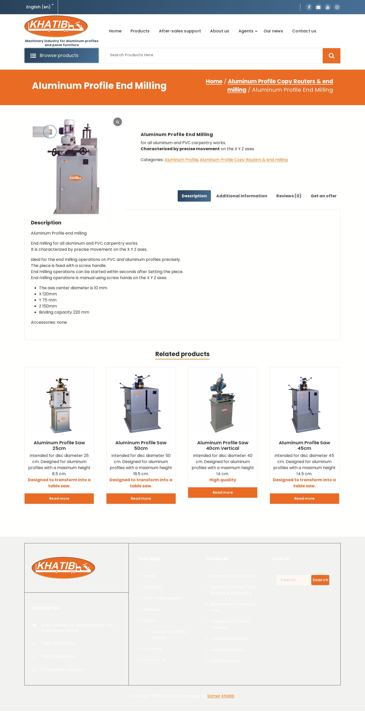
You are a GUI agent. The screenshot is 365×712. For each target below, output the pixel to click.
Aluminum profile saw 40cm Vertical (222, 446)
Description (189, 196)
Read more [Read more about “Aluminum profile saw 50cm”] (141, 499)
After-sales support (163, 699)
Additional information (238, 196)
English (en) (38, 7)
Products (152, 688)
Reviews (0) (286, 196)
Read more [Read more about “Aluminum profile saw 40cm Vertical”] (223, 493)
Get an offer (323, 196)
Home (214, 81)
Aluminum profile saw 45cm (304, 446)
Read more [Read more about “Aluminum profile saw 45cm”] (304, 499)
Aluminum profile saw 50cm (141, 446)
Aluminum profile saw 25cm (59, 446)
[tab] (189, 196)
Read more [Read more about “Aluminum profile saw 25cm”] (59, 499)
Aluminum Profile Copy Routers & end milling (244, 160)
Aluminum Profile (181, 160)
